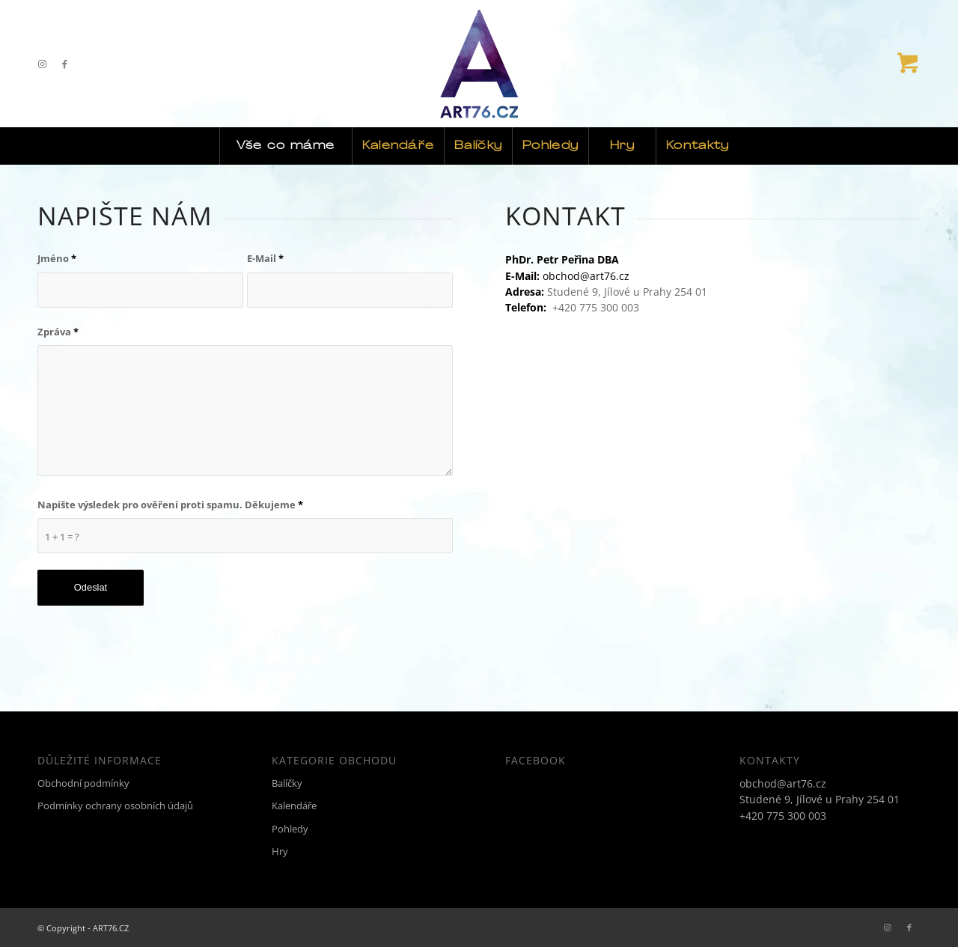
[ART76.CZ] (479, 63)
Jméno (56, 258)
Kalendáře (294, 805)
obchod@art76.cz (586, 276)
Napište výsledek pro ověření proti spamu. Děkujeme (170, 504)
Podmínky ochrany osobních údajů (115, 805)
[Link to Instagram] (42, 63)
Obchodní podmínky (83, 783)
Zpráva (58, 331)
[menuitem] (285, 146)
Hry (280, 851)
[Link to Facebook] (64, 63)
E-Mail (265, 258)
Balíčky (287, 783)
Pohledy (290, 828)
